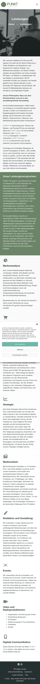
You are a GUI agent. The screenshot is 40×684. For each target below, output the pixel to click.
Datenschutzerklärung (21, 359)
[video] (5, 601)
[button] (37, 324)
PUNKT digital (15, 131)
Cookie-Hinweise (10, 359)
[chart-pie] (5, 260)
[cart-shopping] (5, 317)
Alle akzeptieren (20, 344)
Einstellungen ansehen (20, 355)
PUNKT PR (7, 126)
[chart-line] (5, 399)
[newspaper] (5, 456)
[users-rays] (5, 565)
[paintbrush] (5, 512)
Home (11, 24)
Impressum (31, 359)
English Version (20, 669)
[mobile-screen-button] (5, 636)
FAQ (26, 675)
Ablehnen (20, 349)
